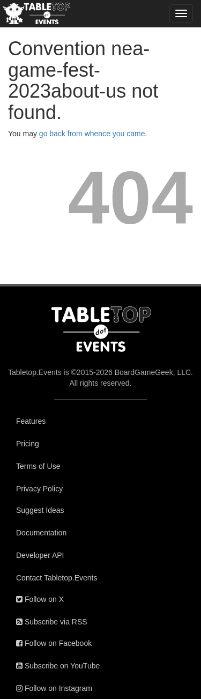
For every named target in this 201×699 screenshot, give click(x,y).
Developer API (40, 555)
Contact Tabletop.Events (57, 577)
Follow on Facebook (54, 643)
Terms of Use (38, 466)
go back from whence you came (92, 133)
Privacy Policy (39, 488)
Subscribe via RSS (51, 621)
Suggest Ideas (40, 510)
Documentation (41, 532)
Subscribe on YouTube (58, 665)
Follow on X (40, 599)
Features (31, 421)
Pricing (27, 443)
